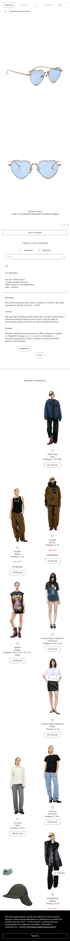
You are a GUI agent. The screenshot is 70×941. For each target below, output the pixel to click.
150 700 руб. (52, 465)
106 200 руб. (17, 833)
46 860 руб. (17, 572)
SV (35, 5)
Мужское (24, 5)
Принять (35, 936)
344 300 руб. (52, 735)
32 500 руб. (17, 661)
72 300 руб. (52, 561)
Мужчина (47, 250)
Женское (9, 5)
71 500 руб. (52, 649)
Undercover (35, 211)
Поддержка (49, 5)
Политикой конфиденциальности (41, 927)
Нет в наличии (35, 232)
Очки (40, 355)
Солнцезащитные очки (17, 11)
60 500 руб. (52, 822)
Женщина (28, 250)
